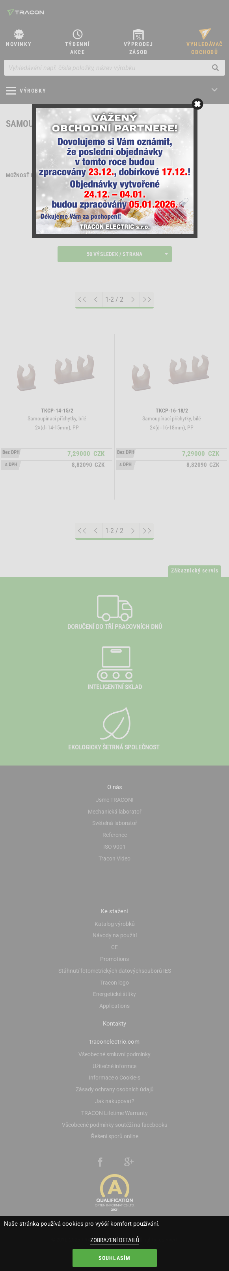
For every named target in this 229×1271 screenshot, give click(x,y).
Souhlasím (115, 1258)
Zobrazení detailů (114, 1240)
